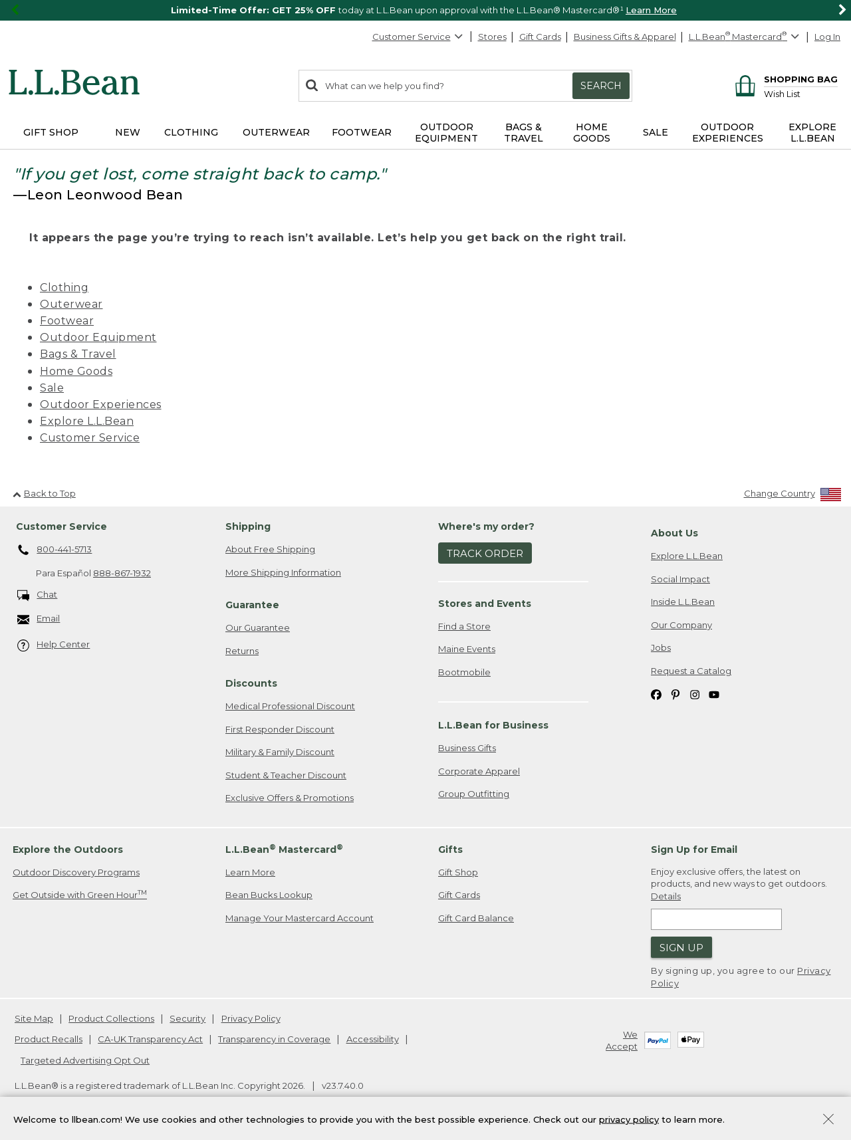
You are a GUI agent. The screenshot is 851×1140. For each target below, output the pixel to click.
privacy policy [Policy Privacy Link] (629, 1118)
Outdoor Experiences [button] (727, 132)
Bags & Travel (78, 354)
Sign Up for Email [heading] (694, 849)
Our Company (681, 625)
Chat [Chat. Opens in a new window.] (37, 595)
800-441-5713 (54, 550)
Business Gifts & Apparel (625, 36)
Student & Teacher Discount (285, 775)
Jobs (661, 647)
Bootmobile (464, 672)
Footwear (67, 320)
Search (601, 86)
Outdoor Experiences (101, 404)
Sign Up (681, 947)
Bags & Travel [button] (523, 132)
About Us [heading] (674, 533)
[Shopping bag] (784, 78)
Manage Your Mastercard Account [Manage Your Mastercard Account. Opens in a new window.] (299, 918)
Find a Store (464, 626)
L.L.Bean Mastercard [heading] (284, 849)
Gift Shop (458, 872)
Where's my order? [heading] (486, 526)
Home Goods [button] (591, 132)
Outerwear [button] (276, 132)
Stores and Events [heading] (484, 604)
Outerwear (71, 304)
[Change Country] (793, 496)
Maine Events (466, 648)
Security (187, 1018)
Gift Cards (540, 36)
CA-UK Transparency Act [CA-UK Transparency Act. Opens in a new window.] (150, 1039)
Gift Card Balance (476, 918)
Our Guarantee (257, 627)
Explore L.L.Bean (87, 421)
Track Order (485, 553)
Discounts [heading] (251, 683)
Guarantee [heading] (252, 605)
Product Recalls (48, 1039)
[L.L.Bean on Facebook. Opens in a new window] (656, 693)
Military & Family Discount (279, 751)
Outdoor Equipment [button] (446, 132)
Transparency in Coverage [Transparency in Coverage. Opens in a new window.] (274, 1039)
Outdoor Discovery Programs (76, 872)
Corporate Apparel (479, 771)
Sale (52, 388)
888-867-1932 (122, 573)
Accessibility (372, 1039)
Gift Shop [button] (50, 132)
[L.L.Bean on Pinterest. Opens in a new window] (675, 693)
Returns (242, 650)
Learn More (651, 10)
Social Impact (680, 579)
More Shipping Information (283, 572)
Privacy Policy (251, 1018)
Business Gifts (467, 747)
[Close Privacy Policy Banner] (828, 1120)
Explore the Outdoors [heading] (68, 849)
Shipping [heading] (248, 526)
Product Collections (111, 1018)
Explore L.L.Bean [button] (812, 132)
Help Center (53, 645)
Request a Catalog (691, 670)
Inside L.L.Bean (683, 601)
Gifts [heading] (450, 849)
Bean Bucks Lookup (268, 894)
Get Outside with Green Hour (80, 894)
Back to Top (44, 493)
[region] (425, 10)
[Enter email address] (716, 919)
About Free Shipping (270, 549)
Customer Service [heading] (61, 526)
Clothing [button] (191, 132)
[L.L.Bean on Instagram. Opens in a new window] (694, 693)
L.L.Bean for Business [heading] (493, 725)
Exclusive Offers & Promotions (289, 797)
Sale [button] (655, 132)
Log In (827, 36)
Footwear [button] (362, 132)
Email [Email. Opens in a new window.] (39, 619)
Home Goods (76, 371)
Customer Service (418, 36)
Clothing (64, 287)
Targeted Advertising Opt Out (85, 1060)
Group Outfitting (473, 793)
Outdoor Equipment (98, 337)
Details (666, 896)
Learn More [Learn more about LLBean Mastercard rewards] (250, 872)
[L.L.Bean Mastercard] (745, 37)
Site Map (34, 1018)
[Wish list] (801, 93)
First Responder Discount (279, 729)
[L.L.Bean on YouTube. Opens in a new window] (714, 693)
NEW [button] (127, 132)
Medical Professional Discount (290, 706)
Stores (492, 36)
